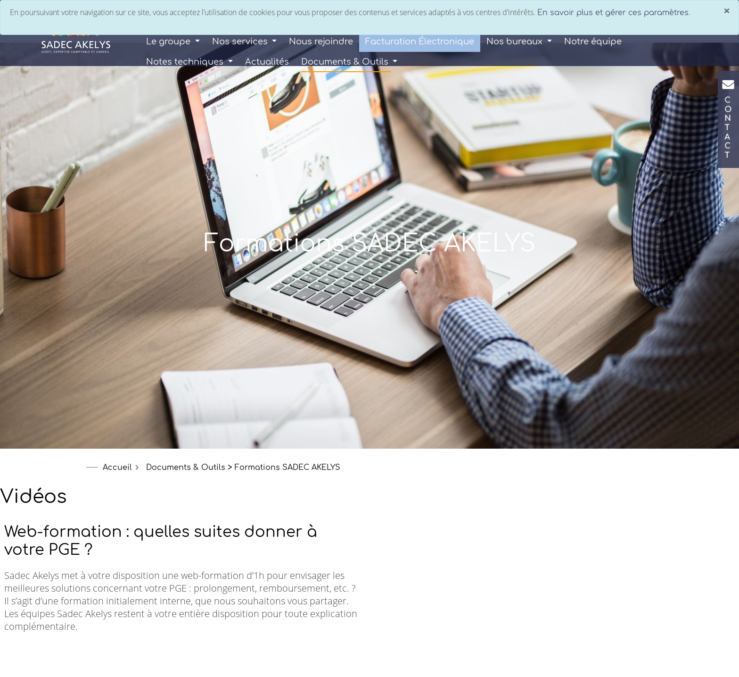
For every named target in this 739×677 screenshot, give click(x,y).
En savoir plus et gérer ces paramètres (613, 12)
